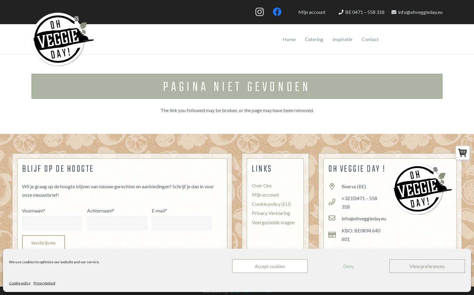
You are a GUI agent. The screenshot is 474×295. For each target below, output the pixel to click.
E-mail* (182, 215)
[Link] (62, 39)
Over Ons (262, 185)
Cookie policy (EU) (271, 204)
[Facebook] (277, 12)
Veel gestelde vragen (273, 222)
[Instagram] (259, 12)
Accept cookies (270, 266)
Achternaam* (117, 215)
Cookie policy (20, 283)
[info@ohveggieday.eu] (335, 218)
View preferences (427, 266)
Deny (348, 266)
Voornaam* (52, 215)
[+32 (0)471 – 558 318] (335, 202)
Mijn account (265, 194)
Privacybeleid (44, 283)
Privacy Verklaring (271, 213)
